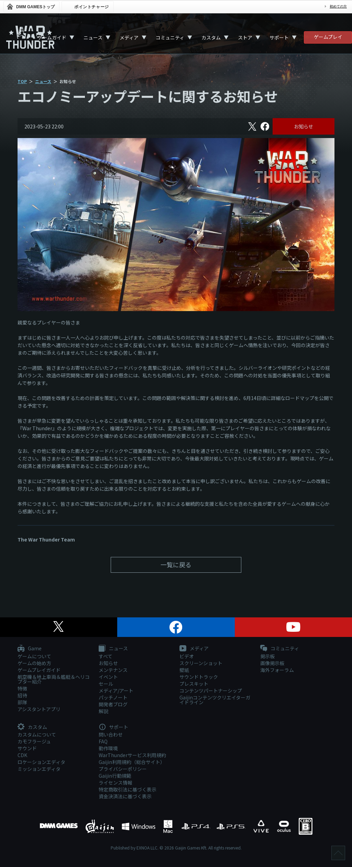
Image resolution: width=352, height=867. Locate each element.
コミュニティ (170, 37)
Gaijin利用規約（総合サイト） (132, 762)
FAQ (103, 741)
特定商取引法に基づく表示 (127, 789)
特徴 (22, 688)
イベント (108, 676)
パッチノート (113, 697)
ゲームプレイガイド (39, 670)
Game (30, 648)
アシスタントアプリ (39, 709)
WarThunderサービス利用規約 (132, 755)
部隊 (22, 702)
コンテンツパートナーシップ (210, 690)
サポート (279, 37)
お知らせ (303, 126)
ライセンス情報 (115, 782)
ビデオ (186, 656)
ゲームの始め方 (34, 663)
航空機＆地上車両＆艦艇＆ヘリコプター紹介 (54, 679)
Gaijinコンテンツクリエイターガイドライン (214, 700)
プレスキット (193, 683)
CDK (22, 755)
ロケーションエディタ (41, 762)
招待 (22, 695)
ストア (245, 37)
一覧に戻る (176, 564)
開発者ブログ (113, 704)
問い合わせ (111, 734)
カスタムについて (37, 734)
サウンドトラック (198, 676)
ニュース (93, 37)
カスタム (211, 37)
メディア (129, 37)
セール (106, 683)
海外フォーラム (277, 670)
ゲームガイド (51, 37)
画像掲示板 (272, 663)
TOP (22, 81)
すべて (105, 656)
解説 (103, 711)
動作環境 (108, 748)
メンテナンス (113, 670)
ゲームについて (34, 656)
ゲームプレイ (328, 36)
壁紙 (184, 670)
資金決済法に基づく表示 (125, 796)
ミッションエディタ (39, 768)
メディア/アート (116, 690)
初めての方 (338, 6)
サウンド (27, 748)
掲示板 (267, 656)
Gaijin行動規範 (115, 775)
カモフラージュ (34, 741)
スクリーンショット (200, 663)
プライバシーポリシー (123, 768)
